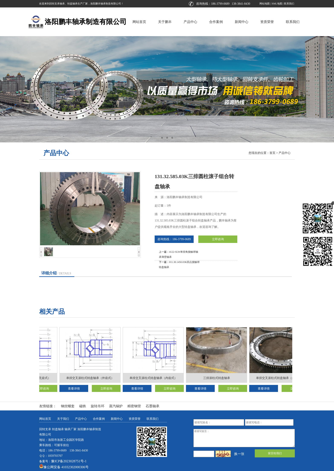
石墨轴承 (152, 406)
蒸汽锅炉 (116, 406)
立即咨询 (218, 239)
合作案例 (216, 22)
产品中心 (190, 22)
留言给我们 (275, 453)
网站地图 (264, 3)
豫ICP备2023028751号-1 (68, 461)
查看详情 (74, 388)
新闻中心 (241, 22)
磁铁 (82, 406)
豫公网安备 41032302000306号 (64, 467)
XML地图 (276, 3)
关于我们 (63, 418)
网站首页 (139, 22)
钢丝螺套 (68, 406)
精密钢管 (134, 406)
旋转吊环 (97, 406)
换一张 (239, 454)
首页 (272, 153)
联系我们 (289, 3)
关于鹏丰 (165, 22)
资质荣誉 (267, 22)
